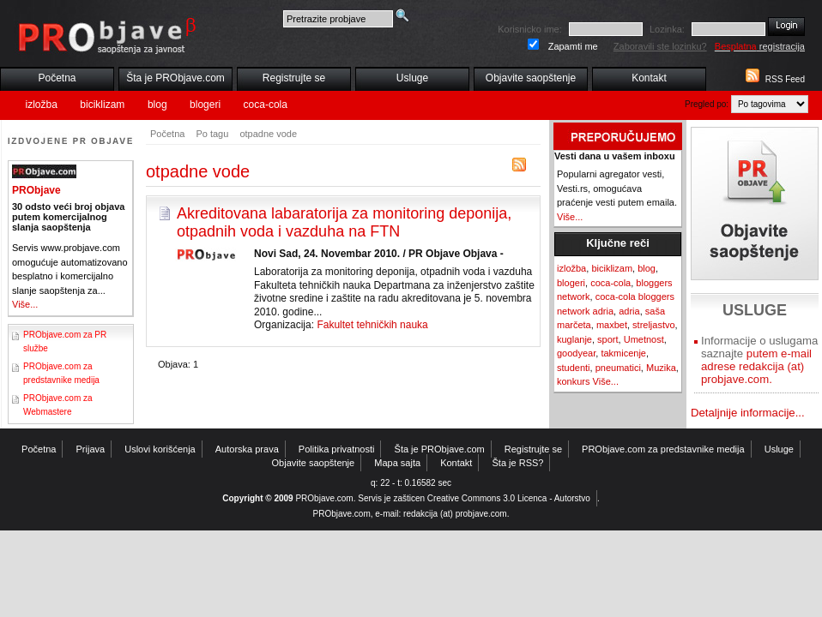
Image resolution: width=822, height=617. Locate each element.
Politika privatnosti (337, 449)
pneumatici (618, 367)
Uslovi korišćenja (160, 449)
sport (607, 339)
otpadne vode (268, 134)
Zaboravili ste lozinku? (660, 46)
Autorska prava (247, 449)
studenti (573, 367)
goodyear (576, 353)
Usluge (412, 78)
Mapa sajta (397, 463)
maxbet (611, 325)
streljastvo (653, 325)
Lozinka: (667, 29)
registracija (760, 46)
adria (629, 311)
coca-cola (265, 105)
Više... (25, 304)
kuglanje (574, 339)
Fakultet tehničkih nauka (372, 325)
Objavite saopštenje (531, 78)
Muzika (661, 367)
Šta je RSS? (518, 463)
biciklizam (102, 105)
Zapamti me (573, 46)
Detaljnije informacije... (748, 412)
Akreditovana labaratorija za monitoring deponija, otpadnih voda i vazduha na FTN (344, 222)
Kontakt (649, 78)
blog (157, 105)
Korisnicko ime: (530, 29)
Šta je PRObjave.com (175, 78)
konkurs (573, 381)
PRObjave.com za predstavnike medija (663, 449)
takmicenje (623, 353)
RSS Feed (785, 79)
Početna (57, 78)
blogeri (205, 105)
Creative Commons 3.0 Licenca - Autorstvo (508, 498)
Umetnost (644, 339)
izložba (41, 105)
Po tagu (212, 134)
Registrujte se (294, 78)
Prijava (91, 449)
